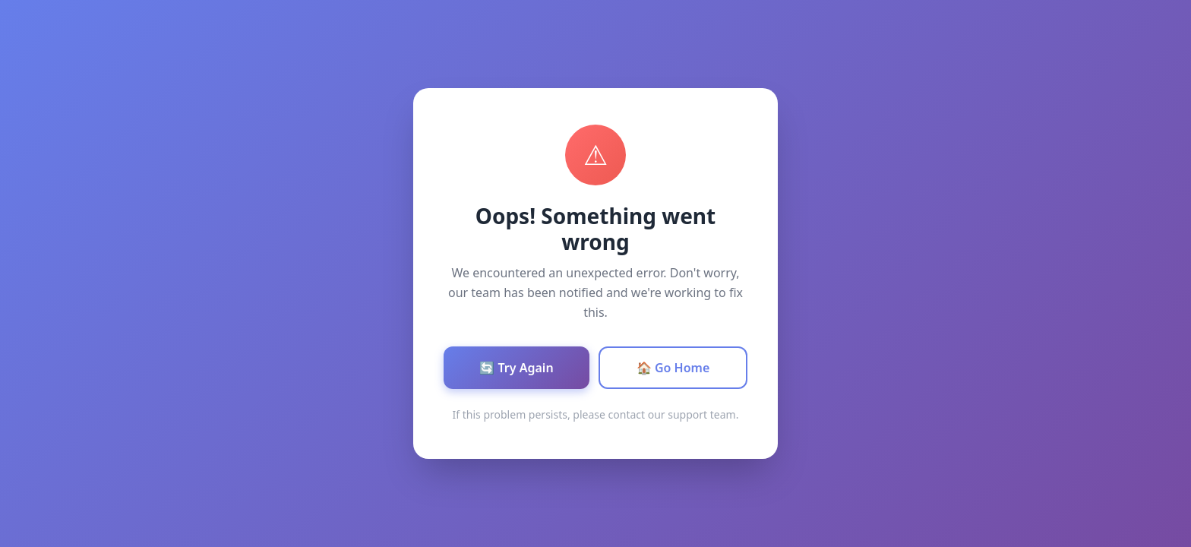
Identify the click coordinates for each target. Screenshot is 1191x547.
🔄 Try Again (516, 367)
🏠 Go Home (673, 367)
